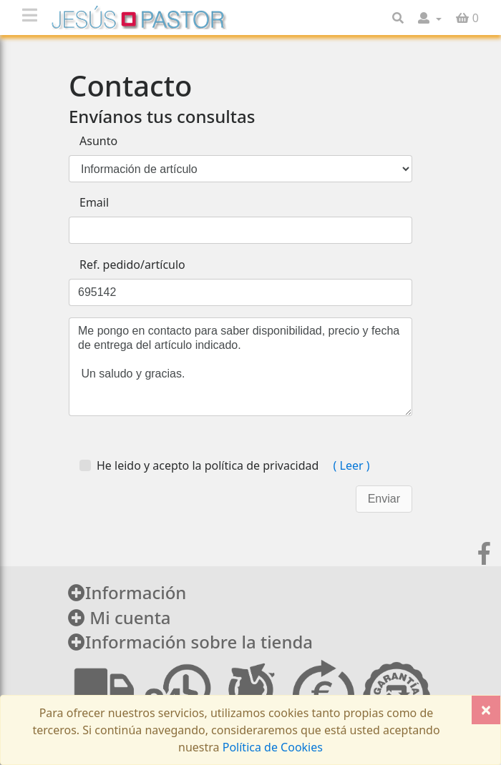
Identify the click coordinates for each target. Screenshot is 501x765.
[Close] (486, 710)
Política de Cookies (271, 747)
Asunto (98, 141)
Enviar (384, 499)
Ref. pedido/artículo (132, 264)
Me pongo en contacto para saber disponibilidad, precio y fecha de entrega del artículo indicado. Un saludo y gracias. (240, 366)
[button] (430, 18)
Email (94, 202)
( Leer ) (349, 465)
